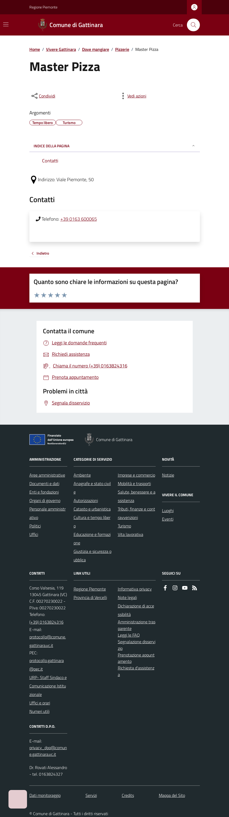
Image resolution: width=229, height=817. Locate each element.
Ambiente (82, 475)
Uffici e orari (39, 703)
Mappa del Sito (172, 795)
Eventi (167, 519)
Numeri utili (39, 711)
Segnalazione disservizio (136, 644)
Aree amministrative (47, 475)
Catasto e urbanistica (92, 509)
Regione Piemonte (43, 7)
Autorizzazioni (86, 500)
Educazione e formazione (92, 538)
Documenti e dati (44, 483)
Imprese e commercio (136, 475)
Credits (128, 795)
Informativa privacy (135, 589)
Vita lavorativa (130, 534)
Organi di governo (44, 500)
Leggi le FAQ (129, 635)
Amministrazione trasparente (136, 625)
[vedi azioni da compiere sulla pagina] (132, 96)
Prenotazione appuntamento (136, 658)
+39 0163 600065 (78, 219)
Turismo (124, 526)
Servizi (91, 795)
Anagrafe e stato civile (92, 487)
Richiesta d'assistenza (136, 671)
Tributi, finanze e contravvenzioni (136, 513)
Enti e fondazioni (44, 492)
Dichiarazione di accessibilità (136, 610)
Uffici (33, 534)
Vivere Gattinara (61, 49)
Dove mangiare (95, 49)
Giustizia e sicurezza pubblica (92, 555)
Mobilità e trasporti (134, 483)
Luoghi (168, 510)
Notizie (168, 475)
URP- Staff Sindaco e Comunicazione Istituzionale (48, 686)
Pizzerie (122, 49)
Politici (35, 526)
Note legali (127, 597)
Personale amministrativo (47, 513)
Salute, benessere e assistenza (136, 496)
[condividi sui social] (42, 96)
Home (34, 49)
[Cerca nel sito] (191, 25)
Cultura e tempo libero (92, 521)
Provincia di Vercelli (90, 597)
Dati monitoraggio (45, 795)
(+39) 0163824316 (46, 622)
